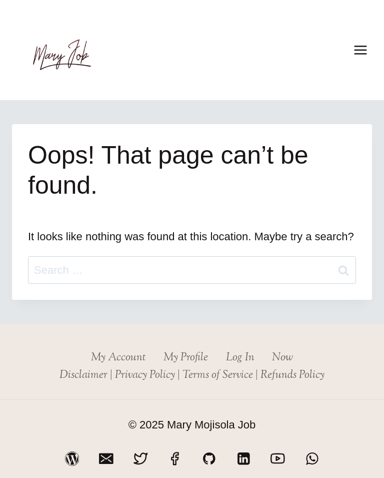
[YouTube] (278, 458)
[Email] (106, 458)
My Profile (186, 358)
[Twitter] (140, 458)
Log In (240, 358)
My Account (118, 358)
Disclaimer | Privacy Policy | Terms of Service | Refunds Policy (192, 375)
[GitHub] (209, 458)
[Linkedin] (243, 458)
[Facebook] (174, 458)
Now (282, 358)
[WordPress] (72, 458)
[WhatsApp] (312, 458)
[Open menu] (360, 50)
